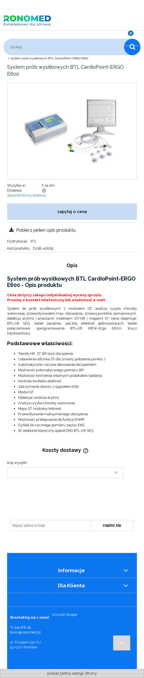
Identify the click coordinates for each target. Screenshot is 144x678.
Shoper (71, 615)
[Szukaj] (132, 47)
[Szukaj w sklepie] (65, 47)
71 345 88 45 (20, 627)
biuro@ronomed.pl (25, 632)
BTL (33, 241)
